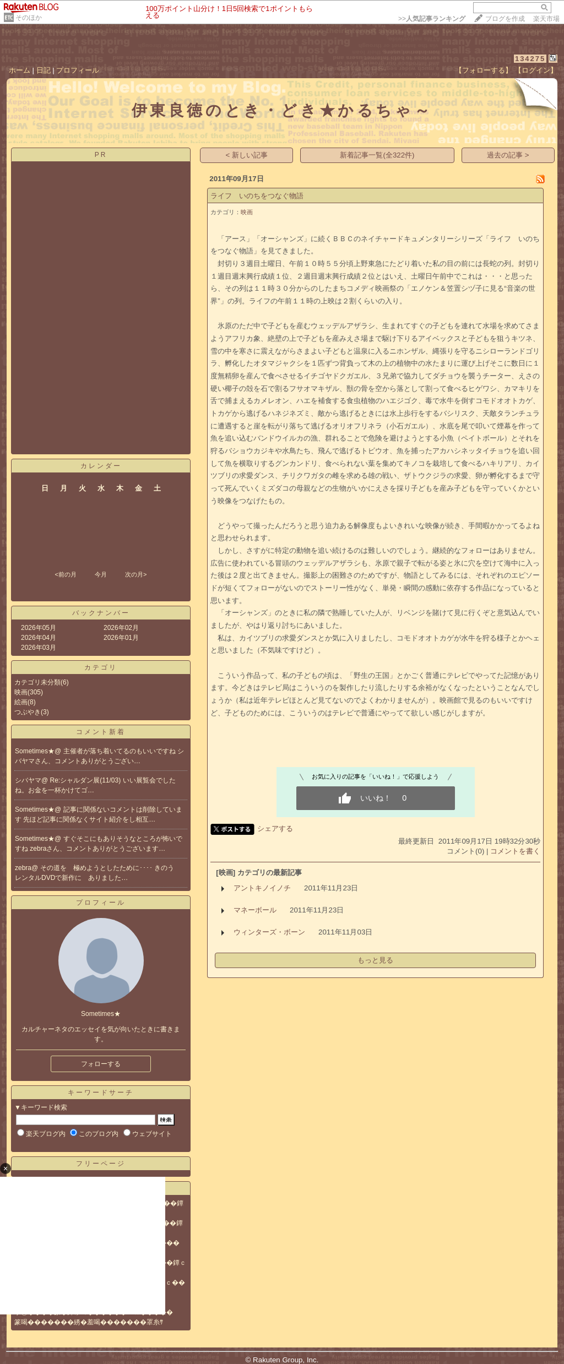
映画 (21, 692)
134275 (530, 59)
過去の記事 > (508, 155)
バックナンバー (101, 613)
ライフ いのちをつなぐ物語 (256, 196)
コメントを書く (515, 851)
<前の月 (65, 574)
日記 (43, 70)
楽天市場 (546, 19)
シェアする (275, 828)
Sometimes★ (35, 751)
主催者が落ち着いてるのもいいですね (120, 751)
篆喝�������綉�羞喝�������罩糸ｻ (88, 1322)
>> (431, 19)
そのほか (28, 17)
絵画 (21, 702)
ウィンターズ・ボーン (269, 932)
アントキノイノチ (262, 888)
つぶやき (27, 712)
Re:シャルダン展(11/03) (86, 780)
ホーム (19, 70)
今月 (101, 574)
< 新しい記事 (247, 155)
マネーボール (255, 910)
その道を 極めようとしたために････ (97, 868)
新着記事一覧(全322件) (377, 155)
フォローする (101, 1064)
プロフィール (77, 70)
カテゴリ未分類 (37, 682)
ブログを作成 (505, 19)
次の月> (136, 574)
